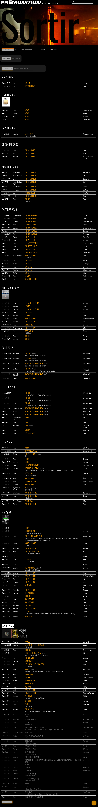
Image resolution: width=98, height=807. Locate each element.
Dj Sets (27, 764)
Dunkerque (16, 749)
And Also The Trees (32, 303)
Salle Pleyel (86, 430)
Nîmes (14, 225)
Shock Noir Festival (30, 775)
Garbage (28, 559)
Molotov (85, 339)
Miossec (28, 641)
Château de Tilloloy (88, 451)
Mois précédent (7, 802)
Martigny (15, 306)
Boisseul (15, 156)
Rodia (84, 573)
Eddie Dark (28, 596)
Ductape (28, 336)
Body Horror (29, 752)
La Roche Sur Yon (17, 215)
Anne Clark (29, 133)
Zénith (84, 86)
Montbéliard (16, 719)
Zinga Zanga (86, 179)
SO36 (84, 690)
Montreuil (15, 316)
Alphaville (29, 324)
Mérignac (15, 116)
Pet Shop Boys (30, 433)
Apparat (28, 276)
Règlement (29, 740)
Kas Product (29, 257)
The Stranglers (30, 150)
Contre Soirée (37, 789)
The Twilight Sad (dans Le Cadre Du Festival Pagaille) (40, 371)
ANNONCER (6, 58)
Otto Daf (27, 470)
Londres (15, 465)
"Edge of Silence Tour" (31, 136)
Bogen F (85, 664)
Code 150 (28, 528)
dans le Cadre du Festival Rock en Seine (35, 355)
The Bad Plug (29, 709)
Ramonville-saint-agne (17, 419)
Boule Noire (86, 704)
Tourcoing (15, 462)
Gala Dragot (29, 706)
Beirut (27, 430)
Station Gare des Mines (87, 586)
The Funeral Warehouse (33, 536)
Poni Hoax (28, 696)
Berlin (14, 690)
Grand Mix (85, 462)
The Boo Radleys (31, 215)
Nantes (15, 113)
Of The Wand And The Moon (53, 470)
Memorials (28, 738)
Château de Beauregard (86, 426)
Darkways (28, 714)
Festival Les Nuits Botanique (32, 570)
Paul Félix (28, 791)
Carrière (85, 187)
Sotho (42, 470)
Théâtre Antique (87, 411)
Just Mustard (30, 683)
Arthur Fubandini (40, 698)
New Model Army (31, 450)
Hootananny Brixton (88, 465)
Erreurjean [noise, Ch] (50, 711)
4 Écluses (85, 749)
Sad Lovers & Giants (32, 465)
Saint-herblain (17, 187)
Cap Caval (85, 190)
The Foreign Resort (32, 757)
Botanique (85, 309)
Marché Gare (86, 119)
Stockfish (85, 531)
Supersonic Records (88, 693)
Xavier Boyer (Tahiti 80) (51, 794)
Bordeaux (15, 222)
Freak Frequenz (87, 770)
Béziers (15, 179)
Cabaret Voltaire (31, 481)
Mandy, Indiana (30, 745)
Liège (14, 240)
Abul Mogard (46, 671)
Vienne (15, 411)
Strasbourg (16, 249)
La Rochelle (16, 485)
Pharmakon (29, 605)
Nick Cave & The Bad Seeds (34, 363)
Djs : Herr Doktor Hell (31, 655)
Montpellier (16, 548)
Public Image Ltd (31, 492)
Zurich (14, 664)
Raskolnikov (29, 789)
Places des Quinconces (86, 370)
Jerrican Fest (28, 490)
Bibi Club (28, 686)
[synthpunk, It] (29, 711)
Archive (28, 767)
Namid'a (37, 553)
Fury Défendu (86, 234)
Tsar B (27, 704)
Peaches (28, 677)
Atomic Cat (86, 741)
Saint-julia (15, 468)
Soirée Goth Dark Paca (33, 653)
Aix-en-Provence (17, 176)
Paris (14, 83)
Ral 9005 (71, 470)
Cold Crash (86, 674)
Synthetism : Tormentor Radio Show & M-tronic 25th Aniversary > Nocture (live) (53, 761)
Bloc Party (29, 201)
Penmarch (16, 190)
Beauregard (16, 425)
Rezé (14, 674)
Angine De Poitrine (31, 243)
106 (84, 579)
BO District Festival (88, 719)
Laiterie (85, 249)
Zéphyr (85, 150)
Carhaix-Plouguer (17, 408)
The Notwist (29, 658)
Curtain (28, 611)
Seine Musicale (87, 767)
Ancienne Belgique (88, 134)
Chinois (85, 316)
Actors (27, 306)
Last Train (29, 661)
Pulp (26, 422)
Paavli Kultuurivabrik (88, 319)
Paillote (85, 733)
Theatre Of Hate (31, 693)
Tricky (27, 556)
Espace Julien (86, 642)
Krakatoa (85, 116)
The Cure (28, 353)
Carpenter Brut (31, 224)
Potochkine (29, 770)
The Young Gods (30, 321)
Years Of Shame (30, 754)
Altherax (85, 331)
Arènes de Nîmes (87, 393)
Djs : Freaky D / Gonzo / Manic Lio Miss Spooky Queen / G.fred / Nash (44, 730)
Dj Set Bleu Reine (31, 743)
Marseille (15, 270)
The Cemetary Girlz (32, 551)
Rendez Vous (29, 498)
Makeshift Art (28, 724)
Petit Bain (85, 83)
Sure (26, 786)
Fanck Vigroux (29, 671)
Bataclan (85, 267)
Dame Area (28, 585)
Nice (14, 331)
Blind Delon (29, 674)
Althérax (85, 596)
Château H (85, 468)
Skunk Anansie (30, 562)
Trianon (85, 496)
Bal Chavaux (86, 696)
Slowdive (28, 358)
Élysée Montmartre (88, 243)
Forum (84, 153)
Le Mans (15, 196)
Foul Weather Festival (88, 576)
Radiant (85, 557)
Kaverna (65, 470)
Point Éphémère (87, 279)
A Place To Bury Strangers (35, 644)
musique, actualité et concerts (50, 3)
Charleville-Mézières (16, 375)
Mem (84, 219)
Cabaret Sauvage (87, 110)
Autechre (28, 260)
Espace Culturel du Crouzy (88, 157)
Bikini (84, 182)
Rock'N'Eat (85, 193)
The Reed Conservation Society (34, 794)
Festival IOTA (86, 379)
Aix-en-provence (17, 328)
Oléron (15, 379)
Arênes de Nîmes (87, 414)
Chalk (27, 722)
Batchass (28, 333)
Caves (84, 306)
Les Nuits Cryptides (32, 468)
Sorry (27, 459)
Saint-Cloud (16, 354)
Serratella (38, 754)
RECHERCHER (7, 68)
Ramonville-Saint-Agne (17, 183)
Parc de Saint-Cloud (88, 354)
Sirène (84, 485)
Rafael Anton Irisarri (57, 671)
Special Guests (47, 395)
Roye (14, 451)
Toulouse (15, 322)
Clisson (15, 454)
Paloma (85, 225)
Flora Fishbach (30, 86)
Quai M (85, 215)
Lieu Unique (86, 264)
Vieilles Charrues (87, 408)
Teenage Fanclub (31, 237)
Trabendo (85, 231)
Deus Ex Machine (87, 222)
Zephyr (40, 395)
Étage (84, 504)
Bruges (15, 237)
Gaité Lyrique (86, 669)
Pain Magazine (30, 500)
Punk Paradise (87, 792)
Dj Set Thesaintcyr (31, 475)
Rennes (15, 219)
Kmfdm (27, 83)
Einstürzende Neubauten (34, 735)
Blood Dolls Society (32, 727)
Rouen (14, 234)
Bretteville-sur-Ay (17, 733)
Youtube (85, 797)
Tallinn (15, 319)
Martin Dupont (30, 255)
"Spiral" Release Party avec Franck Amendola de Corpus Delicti (42, 614)
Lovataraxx (29, 330)
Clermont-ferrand (17, 228)
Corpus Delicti (30, 192)
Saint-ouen (16, 605)
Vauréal (15, 153)
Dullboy (28, 716)
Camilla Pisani (38, 671)
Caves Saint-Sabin (88, 728)
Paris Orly (28, 732)
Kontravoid (29, 647)
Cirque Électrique (87, 650)
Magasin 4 (86, 645)
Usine (84, 273)
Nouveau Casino (87, 536)
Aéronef (85, 261)
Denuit (27, 783)
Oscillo (27, 669)
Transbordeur (86, 173)
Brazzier (28, 773)
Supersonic (86, 752)
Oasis (84, 196)
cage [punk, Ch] (38, 711)
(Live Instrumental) (30, 698)
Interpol (28, 199)
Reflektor (85, 240)
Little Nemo (29, 473)
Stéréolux (85, 113)
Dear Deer (28, 616)
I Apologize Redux (31, 533)
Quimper (15, 774)
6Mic (84, 176)
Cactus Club (86, 237)
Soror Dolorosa (30, 553)
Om (84, 312)
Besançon (15, 573)
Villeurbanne (16, 173)
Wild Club (85, 653)
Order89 (28, 487)
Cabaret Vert (86, 374)
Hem (14, 150)
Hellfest (27, 456)
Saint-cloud (16, 359)
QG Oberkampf (87, 473)
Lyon (14, 119)
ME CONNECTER (8, 49)
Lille (14, 261)
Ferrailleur (85, 543)
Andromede (46, 655)
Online (14, 797)
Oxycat (40, 655)
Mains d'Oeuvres (87, 605)
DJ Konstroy (71, 614)
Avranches (16, 576)
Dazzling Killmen (31, 279)
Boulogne (15, 767)
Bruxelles (15, 134)
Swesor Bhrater (35, 470)
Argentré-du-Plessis (16, 489)
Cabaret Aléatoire (87, 270)
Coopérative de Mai (88, 228)
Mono (27, 110)
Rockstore (85, 548)
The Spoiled (63, 614)
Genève (15, 273)
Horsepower (29, 478)
